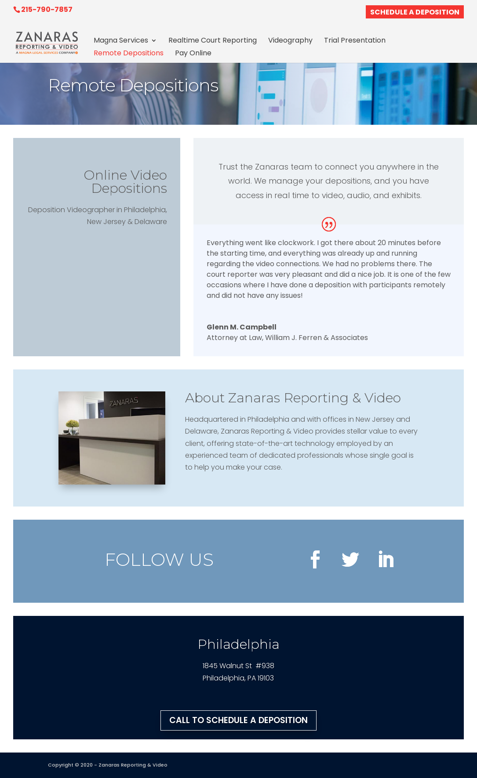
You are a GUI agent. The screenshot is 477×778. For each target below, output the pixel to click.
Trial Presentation (355, 41)
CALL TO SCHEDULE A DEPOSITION (238, 720)
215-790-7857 (47, 9)
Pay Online (193, 54)
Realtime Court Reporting (212, 41)
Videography (290, 41)
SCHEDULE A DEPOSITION (414, 13)
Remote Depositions (129, 54)
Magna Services (121, 41)
